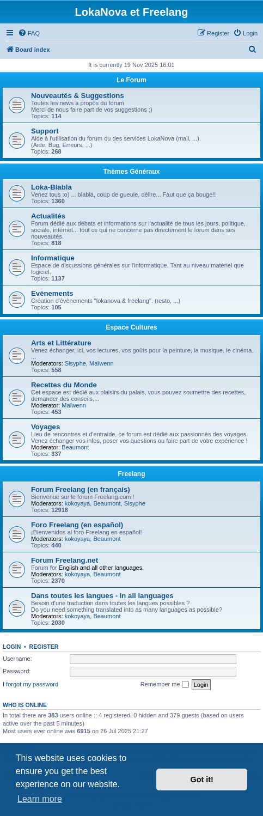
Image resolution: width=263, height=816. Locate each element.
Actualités (48, 216)
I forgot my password (30, 684)
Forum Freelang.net (64, 560)
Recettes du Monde (64, 385)
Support (45, 131)
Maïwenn (101, 363)
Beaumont (75, 447)
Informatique (53, 258)
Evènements (52, 293)
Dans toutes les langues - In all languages (102, 596)
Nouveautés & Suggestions (77, 96)
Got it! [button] (202, 779)
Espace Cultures (131, 327)
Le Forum (131, 80)
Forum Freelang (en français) (80, 489)
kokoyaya (77, 503)
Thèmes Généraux (131, 171)
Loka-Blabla (51, 187)
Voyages (45, 427)
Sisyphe (75, 363)
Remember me (164, 685)
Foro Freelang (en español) (77, 525)
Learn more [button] (39, 798)
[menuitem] (29, 33)
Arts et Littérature (61, 343)
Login (12, 646)
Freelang (131, 474)
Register (44, 646)
